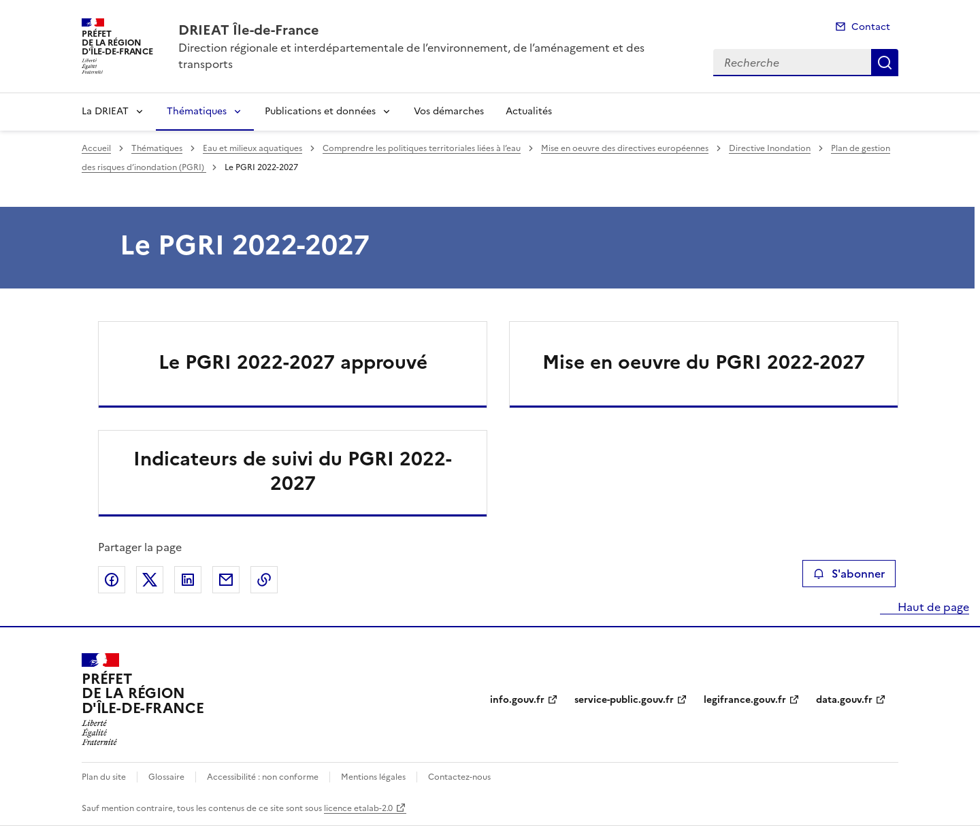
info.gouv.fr (517, 700)
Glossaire (166, 777)
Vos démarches (449, 111)
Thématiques (197, 111)
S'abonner (849, 573)
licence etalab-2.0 (358, 808)
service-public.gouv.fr (624, 700)
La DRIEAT (105, 111)
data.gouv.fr (844, 700)
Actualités (529, 111)
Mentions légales (373, 777)
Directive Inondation (770, 148)
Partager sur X (149, 579)
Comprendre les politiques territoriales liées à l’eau (422, 148)
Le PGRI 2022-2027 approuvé (293, 362)
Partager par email (226, 579)
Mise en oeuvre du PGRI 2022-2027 (703, 362)
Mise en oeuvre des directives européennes (624, 148)
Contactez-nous (459, 777)
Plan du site (104, 777)
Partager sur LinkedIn (187, 579)
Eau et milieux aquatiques (252, 148)
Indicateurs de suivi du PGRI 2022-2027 (292, 470)
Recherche (884, 62)
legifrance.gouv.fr (745, 700)
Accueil (96, 148)
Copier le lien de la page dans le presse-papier (264, 579)
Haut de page (932, 607)
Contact (870, 27)
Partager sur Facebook (111, 579)
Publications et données (320, 111)
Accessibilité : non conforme (262, 777)
